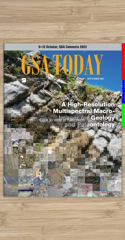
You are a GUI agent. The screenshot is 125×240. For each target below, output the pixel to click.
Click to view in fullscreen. (62, 120)
